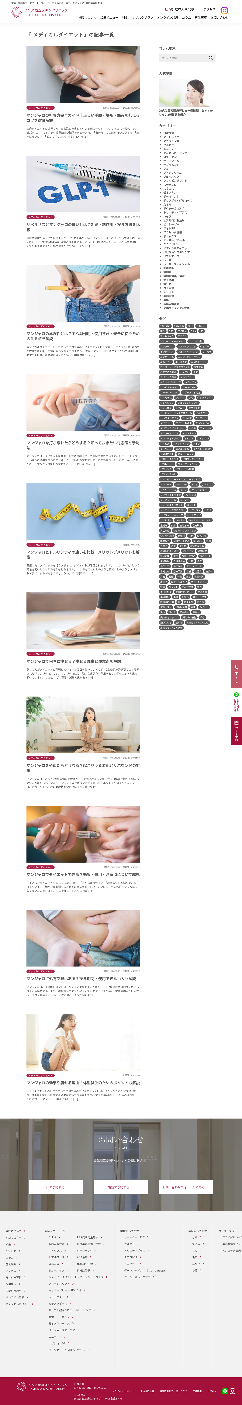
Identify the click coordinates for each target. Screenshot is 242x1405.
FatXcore (201, 326)
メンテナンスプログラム (172, 510)
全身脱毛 (197, 525)
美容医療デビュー (185, 591)
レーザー (168, 260)
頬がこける (166, 622)
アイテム (182, 336)
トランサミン (189, 433)
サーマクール (171, 161)
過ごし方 (204, 607)
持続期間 (164, 556)
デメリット (205, 428)
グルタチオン (187, 377)
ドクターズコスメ (173, 208)
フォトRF (169, 228)
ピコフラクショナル (192, 458)
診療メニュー (109, 17)
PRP (171, 331)
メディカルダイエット (176, 248)
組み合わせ (187, 586)
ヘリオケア (166, 484)
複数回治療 (181, 607)
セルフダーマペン (169, 418)
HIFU (162, 331)
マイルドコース (168, 489)
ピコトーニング (186, 453)
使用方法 (184, 525)
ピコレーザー (171, 224)
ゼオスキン (170, 192)
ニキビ (196, 1264)
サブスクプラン (142, 17)
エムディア (169, 149)
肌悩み (185, 596)
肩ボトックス (199, 596)
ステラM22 (169, 184)
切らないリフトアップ (184, 530)
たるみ (167, 204)
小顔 (195, 1270)
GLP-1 (52, 1237)
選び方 (172, 612)
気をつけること (194, 566)
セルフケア (201, 412)
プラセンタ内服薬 (185, 469)
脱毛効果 (188, 602)
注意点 (198, 571)
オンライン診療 (167, 17)
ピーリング (166, 448)
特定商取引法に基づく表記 (173, 1391)
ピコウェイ (130, 1264)
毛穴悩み (177, 566)
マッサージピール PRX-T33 (65, 1290)
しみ (195, 1237)
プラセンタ (166, 469)
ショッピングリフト (175, 181)
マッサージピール (174, 240)
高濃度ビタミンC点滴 (176, 308)
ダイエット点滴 (184, 423)
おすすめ (198, 366)
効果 (191, 535)
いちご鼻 (204, 346)
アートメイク (171, 137)
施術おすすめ (188, 556)
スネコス (168, 188)
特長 (179, 576)
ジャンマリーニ (172, 173)
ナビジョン (203, 438)
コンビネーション (169, 387)
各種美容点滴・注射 (89, 1244)
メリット (191, 504)
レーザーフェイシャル (176, 264)
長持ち (196, 612)
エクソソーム (167, 356)
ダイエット (166, 423)
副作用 (181, 535)
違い (162, 612)
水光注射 (168, 280)
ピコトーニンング (169, 458)
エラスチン (181, 361)
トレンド (189, 438)
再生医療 (201, 17)
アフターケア (167, 346)
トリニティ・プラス (175, 212)
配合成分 (184, 612)
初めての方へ (14, 1238)
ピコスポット (167, 453)
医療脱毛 (168, 268)
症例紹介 (11, 1264)
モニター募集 (14, 1277)
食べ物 (179, 622)
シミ (166, 169)
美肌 (166, 300)
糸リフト (168, 292)
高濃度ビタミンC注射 (197, 622)
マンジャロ (190, 494)
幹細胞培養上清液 (174, 276)
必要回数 (202, 550)
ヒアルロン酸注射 (174, 220)
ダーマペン (201, 418)
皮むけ (163, 581)
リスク (207, 510)
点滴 (162, 576)
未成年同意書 (147, 1391)
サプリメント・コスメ (90, 1277)
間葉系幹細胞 (189, 617)
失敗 (208, 540)
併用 (173, 525)
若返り (200, 602)
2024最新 (179, 326)
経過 (199, 586)
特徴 (171, 576)
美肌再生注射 (85, 1264)
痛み (188, 576)
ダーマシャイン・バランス (145, 1270)
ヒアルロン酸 (182, 448)
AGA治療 (82, 1257)
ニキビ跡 (164, 443)
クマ (195, 372)
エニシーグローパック (189, 356)
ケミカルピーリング (175, 153)
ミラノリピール (172, 244)
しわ (195, 1250)
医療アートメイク (59, 1317)
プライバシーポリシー (123, 1391)
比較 (191, 561)
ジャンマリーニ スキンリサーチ (67, 1350)
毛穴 (199, 561)
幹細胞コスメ (197, 545)
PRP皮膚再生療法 (87, 1237)
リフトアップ (171, 256)
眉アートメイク (199, 581)
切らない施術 (167, 535)
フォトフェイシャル (188, 464)
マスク (183, 489)
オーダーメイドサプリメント (175, 366)
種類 (162, 586)
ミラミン (184, 499)
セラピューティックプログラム (176, 412)
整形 (175, 556)
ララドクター (56, 1297)
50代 (190, 326)
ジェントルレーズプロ (137, 1277)
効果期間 (201, 535)
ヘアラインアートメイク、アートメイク (180, 479)
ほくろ (194, 484)
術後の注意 (166, 607)
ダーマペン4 (170, 196)
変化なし (197, 540)
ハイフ (167, 216)
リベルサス (166, 520)
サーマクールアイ (169, 392)
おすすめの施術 (168, 372)
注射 (188, 571)
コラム (186, 17)
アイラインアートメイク (172, 341)
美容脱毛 (164, 596)
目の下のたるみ (179, 581)
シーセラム (166, 397)
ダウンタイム (202, 423)
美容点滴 (168, 296)
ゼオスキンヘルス (59, 1323)
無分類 (167, 284)
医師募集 (197, 1391)
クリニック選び (168, 377)
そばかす (187, 418)
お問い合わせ (220, 17)
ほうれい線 (181, 484)
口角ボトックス (181, 540)
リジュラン (194, 510)
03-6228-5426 (181, 9)
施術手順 (164, 561)
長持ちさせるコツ (169, 617)
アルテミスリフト (187, 346)
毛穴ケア (164, 566)
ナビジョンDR (57, 1343)
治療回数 (177, 571)
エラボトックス (199, 361)
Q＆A (193, 331)
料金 (125, 17)
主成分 (163, 525)
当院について (87, 17)
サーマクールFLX (134, 1237)
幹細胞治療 (188, 550)
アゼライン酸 (171, 141)
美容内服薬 (166, 591)
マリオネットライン (170, 494)
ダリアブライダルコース (177, 200)
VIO (201, 331)
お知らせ (11, 1251)
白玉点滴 (168, 288)
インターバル (167, 351)
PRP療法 (168, 133)
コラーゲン (170, 157)
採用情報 (11, 1284)
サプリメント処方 (191, 392)
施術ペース (205, 556)
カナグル (184, 372)
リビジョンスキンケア (176, 252)
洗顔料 (209, 571)
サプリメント (171, 165)
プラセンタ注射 (172, 232)
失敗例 (163, 545)
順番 (202, 617)
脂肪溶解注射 (171, 304)
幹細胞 (167, 272)
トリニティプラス (134, 1250)
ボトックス (170, 236)
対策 (173, 545)
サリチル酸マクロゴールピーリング (70, 1310)
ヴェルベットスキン (188, 351)
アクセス (210, 9)
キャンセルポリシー (17, 1304)
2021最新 (165, 326)
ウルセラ (168, 145)
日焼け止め (179, 561)
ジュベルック (171, 177)
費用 (193, 607)
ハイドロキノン (181, 443)
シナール (180, 397)
